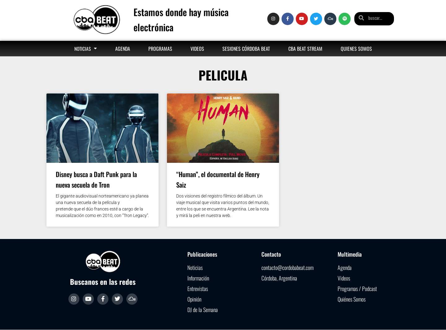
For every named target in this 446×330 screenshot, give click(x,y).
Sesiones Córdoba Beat (246, 48)
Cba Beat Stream (305, 48)
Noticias (85, 48)
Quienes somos (356, 48)
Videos (197, 48)
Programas (160, 48)
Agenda (122, 48)
